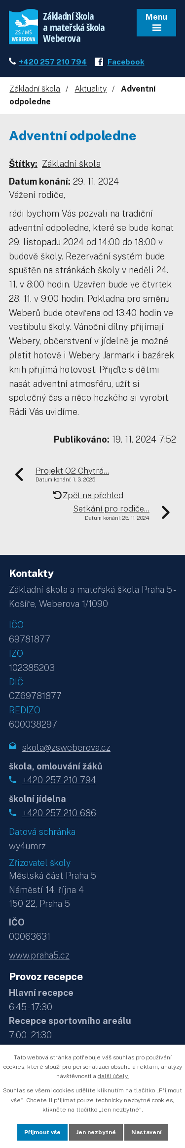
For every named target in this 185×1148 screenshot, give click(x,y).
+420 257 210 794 (53, 61)
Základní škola (34, 89)
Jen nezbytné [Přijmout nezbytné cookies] (96, 1132)
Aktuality (90, 89)
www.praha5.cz (39, 955)
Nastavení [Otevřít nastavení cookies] (146, 1132)
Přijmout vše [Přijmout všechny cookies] (42, 1132)
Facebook (126, 61)
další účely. (113, 1076)
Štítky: (23, 164)
